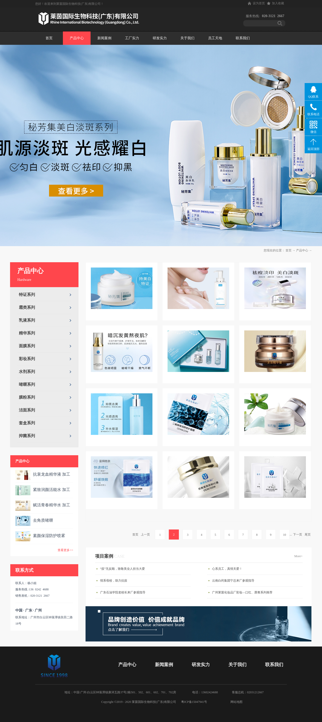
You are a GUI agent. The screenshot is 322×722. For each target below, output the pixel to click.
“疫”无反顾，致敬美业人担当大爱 (122, 569)
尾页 (308, 534)
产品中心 (302, 250)
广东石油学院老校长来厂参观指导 (122, 592)
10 (284, 535)
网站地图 (236, 702)
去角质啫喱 (43, 520)
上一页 (145, 534)
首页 (49, 38)
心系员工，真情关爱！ (227, 569)
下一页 (297, 534)
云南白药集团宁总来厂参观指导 (233, 580)
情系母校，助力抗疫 (113, 580)
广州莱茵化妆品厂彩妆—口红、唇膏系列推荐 (242, 592)
